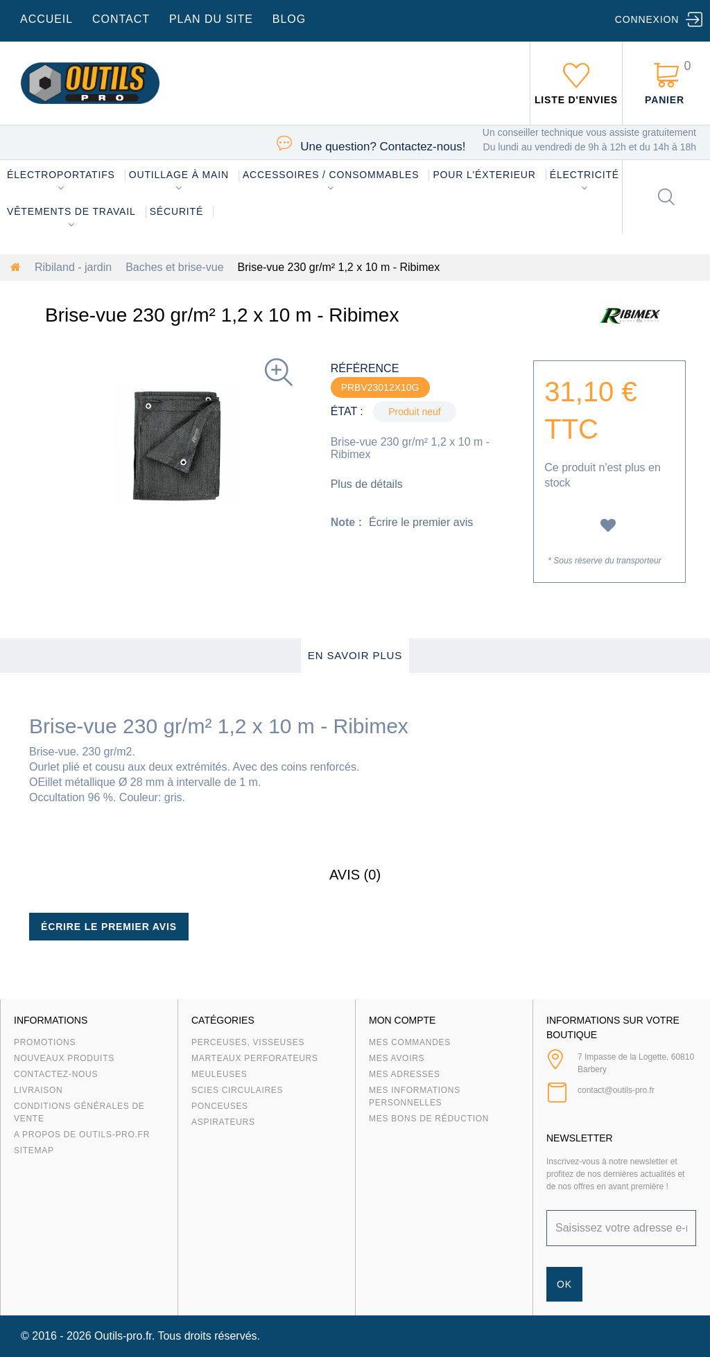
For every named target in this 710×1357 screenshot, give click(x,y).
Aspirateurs (223, 1122)
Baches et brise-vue (174, 267)
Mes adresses (404, 1074)
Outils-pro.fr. (124, 1336)
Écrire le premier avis (421, 522)
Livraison (38, 1090)
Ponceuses (219, 1106)
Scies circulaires (237, 1090)
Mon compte (402, 1020)
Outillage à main (179, 174)
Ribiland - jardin (73, 267)
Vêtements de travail (71, 211)
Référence (365, 368)
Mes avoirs (396, 1058)
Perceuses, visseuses (247, 1042)
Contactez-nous (56, 1074)
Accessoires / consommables (331, 174)
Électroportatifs (61, 174)
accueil (46, 19)
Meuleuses (219, 1074)
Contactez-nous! (382, 146)
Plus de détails (367, 484)
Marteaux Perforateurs (254, 1058)
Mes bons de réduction (429, 1118)
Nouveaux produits (64, 1058)
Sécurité (177, 211)
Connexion (647, 19)
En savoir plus (355, 655)
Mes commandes (410, 1042)
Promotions (45, 1042)
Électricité (584, 174)
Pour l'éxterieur (484, 174)
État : (347, 411)
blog (289, 19)
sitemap (34, 1150)
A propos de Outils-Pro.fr (82, 1134)
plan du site (211, 19)
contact (121, 19)
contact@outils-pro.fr (616, 1090)
